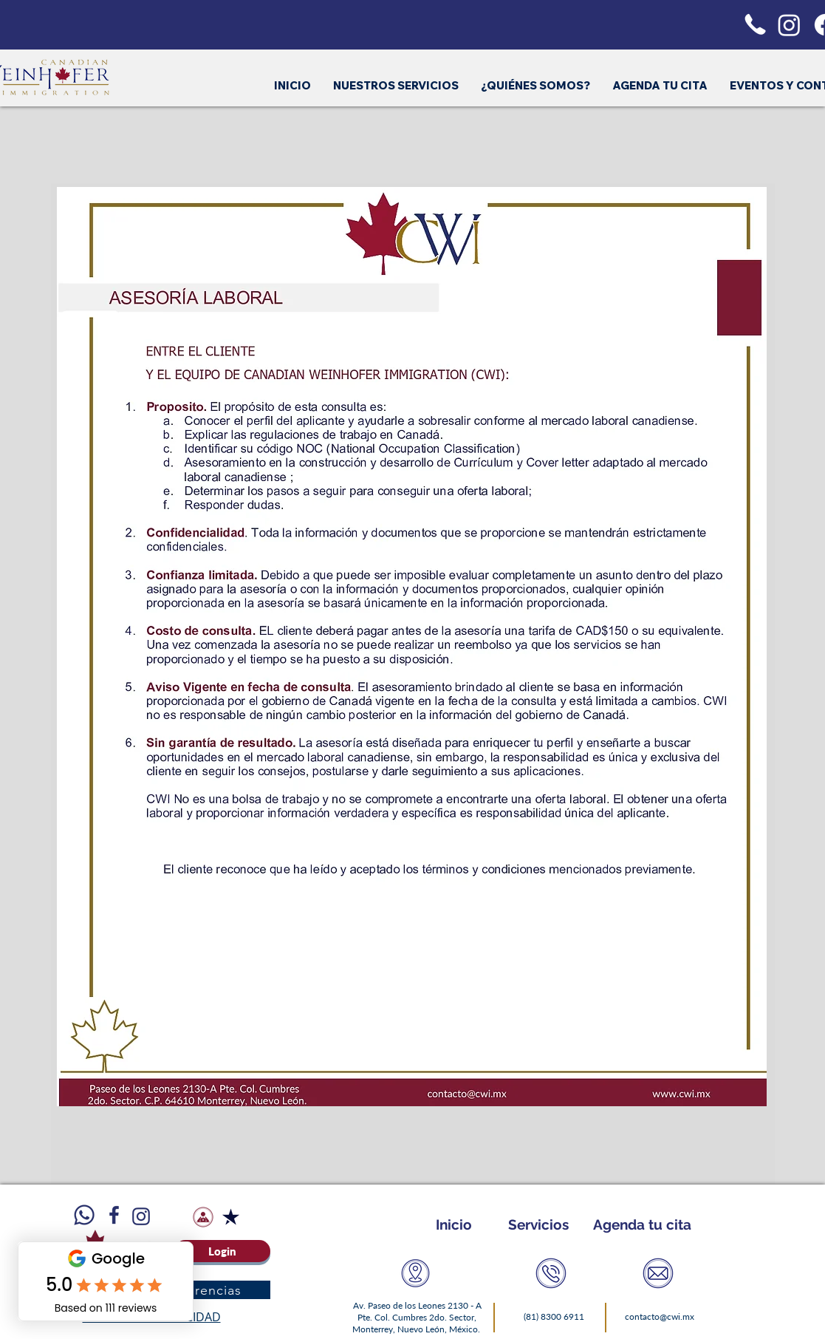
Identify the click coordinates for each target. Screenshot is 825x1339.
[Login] (222, 1251)
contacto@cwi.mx (659, 1316)
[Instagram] (789, 24)
